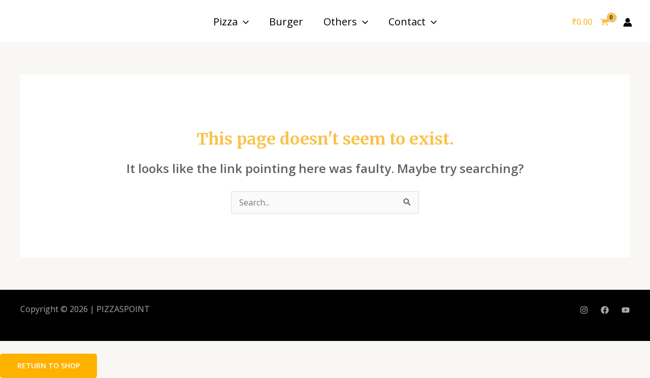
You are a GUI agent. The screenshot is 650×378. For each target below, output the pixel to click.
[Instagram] (584, 310)
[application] (243, 21)
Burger (286, 21)
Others (345, 21)
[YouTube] (626, 310)
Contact (412, 21)
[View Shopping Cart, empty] (590, 22)
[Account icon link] (627, 22)
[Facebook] (605, 310)
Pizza (231, 21)
